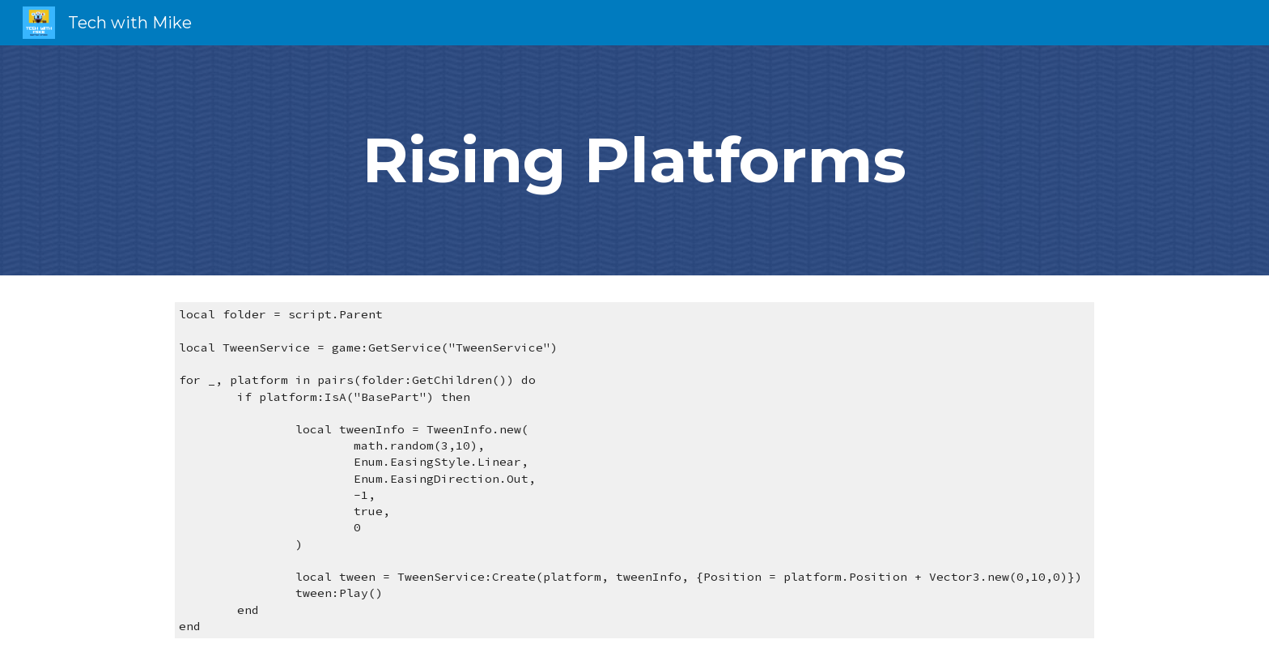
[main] (634, 160)
